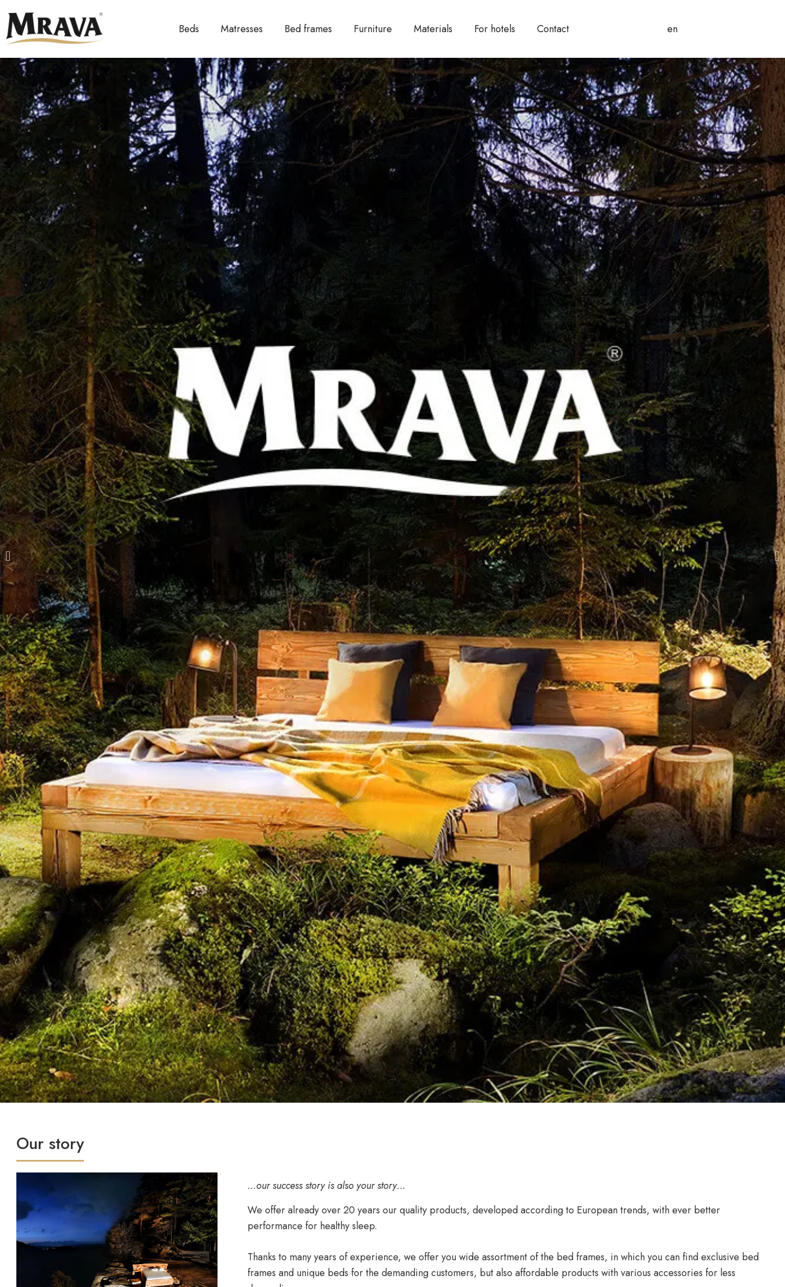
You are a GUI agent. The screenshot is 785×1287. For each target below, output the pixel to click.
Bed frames (308, 29)
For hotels (494, 29)
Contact (553, 29)
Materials (433, 29)
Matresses (242, 29)
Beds (189, 29)
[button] (7, 556)
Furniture (373, 29)
